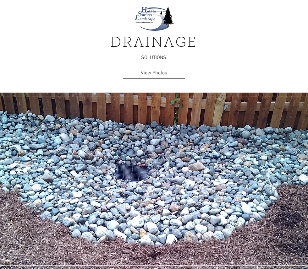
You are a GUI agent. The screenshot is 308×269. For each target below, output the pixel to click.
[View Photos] (154, 73)
